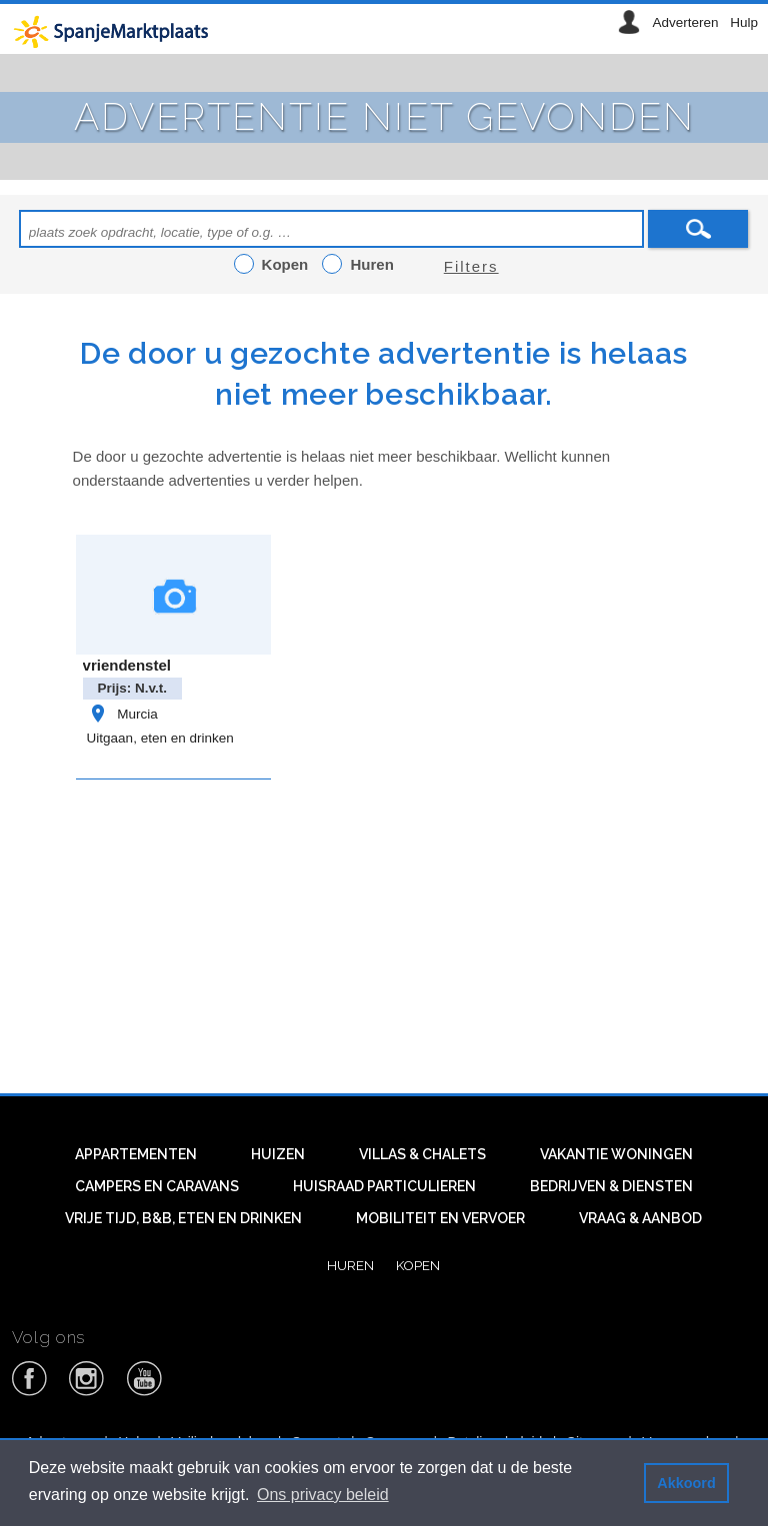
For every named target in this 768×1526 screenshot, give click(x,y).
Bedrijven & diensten (611, 1186)
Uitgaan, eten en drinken (160, 738)
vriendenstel (127, 665)
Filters (471, 266)
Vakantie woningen (616, 1154)
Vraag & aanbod (640, 1218)
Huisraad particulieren (384, 1186)
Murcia (122, 714)
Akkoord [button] (686, 1483)
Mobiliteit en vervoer (440, 1218)
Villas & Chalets (422, 1154)
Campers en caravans (157, 1186)
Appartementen (136, 1154)
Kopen (418, 1265)
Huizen (278, 1154)
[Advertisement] (420, 931)
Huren (350, 1265)
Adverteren (685, 22)
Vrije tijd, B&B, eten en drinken (183, 1218)
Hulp (744, 22)
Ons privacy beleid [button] (323, 1494)
